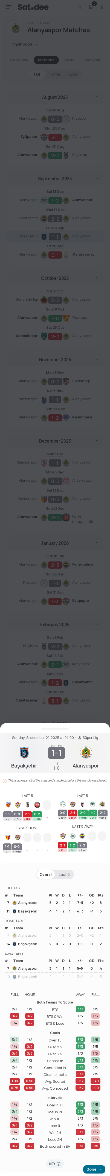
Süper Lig (88, 738)
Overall (46, 874)
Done (94, 1169)
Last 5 (64, 874)
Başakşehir (24, 911)
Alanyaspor (25, 903)
